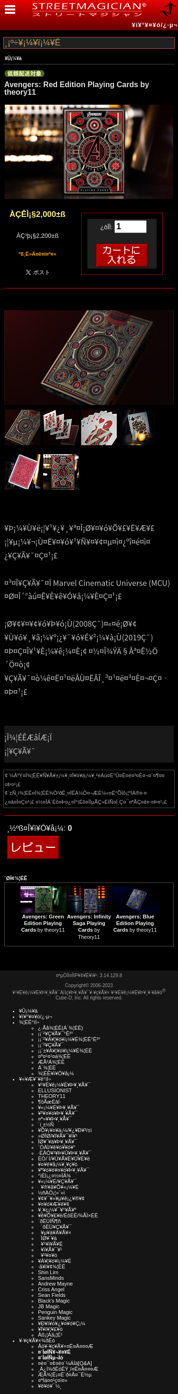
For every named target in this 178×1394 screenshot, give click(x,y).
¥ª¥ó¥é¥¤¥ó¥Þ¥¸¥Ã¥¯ (63, 1170)
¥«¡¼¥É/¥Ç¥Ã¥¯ (57, 1181)
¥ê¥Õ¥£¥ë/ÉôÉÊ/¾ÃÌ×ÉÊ (68, 1215)
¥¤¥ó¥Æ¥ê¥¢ (53, 1204)
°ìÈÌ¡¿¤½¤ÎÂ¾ (54, 1175)
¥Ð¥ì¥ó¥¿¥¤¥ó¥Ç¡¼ (61, 1323)
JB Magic (48, 1306)
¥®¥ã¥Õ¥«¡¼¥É (58, 1187)
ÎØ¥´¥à (47, 1238)
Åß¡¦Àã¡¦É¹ (50, 1335)
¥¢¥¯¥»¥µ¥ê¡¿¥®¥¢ (61, 1198)
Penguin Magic (55, 1312)
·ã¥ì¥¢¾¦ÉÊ (51, 1266)
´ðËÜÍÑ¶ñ (49, 1221)
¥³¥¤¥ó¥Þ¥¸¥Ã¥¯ (57, 1113)
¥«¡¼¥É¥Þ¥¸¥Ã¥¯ (58, 1107)
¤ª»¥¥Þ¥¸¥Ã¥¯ (55, 1119)
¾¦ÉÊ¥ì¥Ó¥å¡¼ (56, 1073)
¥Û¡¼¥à (13, 58)
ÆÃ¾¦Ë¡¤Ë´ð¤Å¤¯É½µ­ (65, 1374)
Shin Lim (48, 1272)
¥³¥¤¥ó (47, 1255)
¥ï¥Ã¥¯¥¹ (50, 1249)
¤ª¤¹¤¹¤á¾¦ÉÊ (54, 1056)
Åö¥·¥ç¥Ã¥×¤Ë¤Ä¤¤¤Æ (66, 1346)
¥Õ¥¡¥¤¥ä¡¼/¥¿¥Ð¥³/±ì (65, 1130)
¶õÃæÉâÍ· (49, 1102)
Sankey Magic (54, 1318)
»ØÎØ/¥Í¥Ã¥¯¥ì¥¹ (57, 1136)
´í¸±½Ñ (46, 1124)
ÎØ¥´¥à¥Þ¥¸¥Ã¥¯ (57, 1141)
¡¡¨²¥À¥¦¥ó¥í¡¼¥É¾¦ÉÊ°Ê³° (69, 1039)
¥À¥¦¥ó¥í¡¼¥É (54, 1261)
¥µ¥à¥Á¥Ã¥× (54, 1232)
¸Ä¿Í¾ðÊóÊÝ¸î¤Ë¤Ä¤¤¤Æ (68, 1369)
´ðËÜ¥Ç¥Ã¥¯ (55, 1227)
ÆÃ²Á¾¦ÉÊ (51, 1062)
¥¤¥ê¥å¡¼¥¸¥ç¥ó (57, 1164)
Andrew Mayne (55, 1283)
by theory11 (43, 923)
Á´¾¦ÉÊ (47, 1067)
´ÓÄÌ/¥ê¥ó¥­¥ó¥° (56, 1147)
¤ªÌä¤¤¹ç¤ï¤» (52, 1380)
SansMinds (51, 1278)
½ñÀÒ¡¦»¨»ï (51, 1193)
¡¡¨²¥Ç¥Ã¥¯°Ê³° (55, 1033)
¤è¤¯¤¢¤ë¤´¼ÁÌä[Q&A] (65, 1363)
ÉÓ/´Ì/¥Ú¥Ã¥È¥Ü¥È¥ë (64, 1158)
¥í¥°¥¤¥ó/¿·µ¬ (155, 24)
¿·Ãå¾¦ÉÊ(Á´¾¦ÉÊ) (60, 1028)
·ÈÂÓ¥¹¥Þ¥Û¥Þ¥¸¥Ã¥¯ (64, 1153)
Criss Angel (51, 1289)
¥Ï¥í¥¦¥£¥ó (50, 1329)
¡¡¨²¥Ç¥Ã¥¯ (51, 1045)
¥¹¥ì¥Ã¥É (50, 1244)
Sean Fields (52, 1295)
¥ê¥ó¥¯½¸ (50, 1386)
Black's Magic (54, 1301)
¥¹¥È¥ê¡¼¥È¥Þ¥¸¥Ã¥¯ (64, 1085)
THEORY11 (52, 1096)
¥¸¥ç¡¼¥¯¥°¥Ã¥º (57, 1210)
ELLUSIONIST (55, 1090)
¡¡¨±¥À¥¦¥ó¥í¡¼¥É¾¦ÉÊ (65, 1050)
